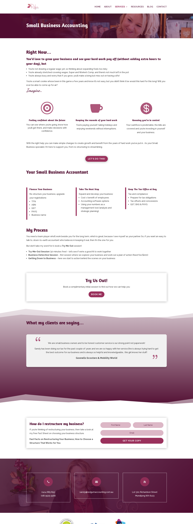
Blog (150, 7)
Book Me (96, 294)
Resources (137, 7)
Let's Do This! (96, 159)
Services (120, 7)
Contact (161, 7)
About (108, 7)
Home (98, 7)
